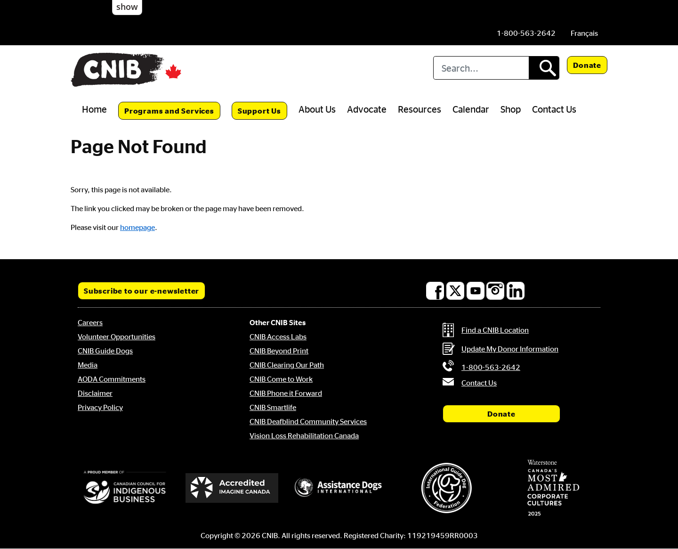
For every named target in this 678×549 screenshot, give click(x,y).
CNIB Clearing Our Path (287, 365)
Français (584, 33)
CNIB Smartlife (273, 407)
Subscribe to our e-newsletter (141, 291)
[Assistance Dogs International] (339, 487)
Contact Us (554, 109)
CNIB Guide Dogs (105, 350)
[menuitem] (584, 33)
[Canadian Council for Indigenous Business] (124, 487)
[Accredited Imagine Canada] (232, 487)
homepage (137, 227)
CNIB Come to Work (281, 379)
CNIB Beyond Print (279, 350)
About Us (317, 109)
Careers (90, 322)
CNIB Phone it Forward (286, 393)
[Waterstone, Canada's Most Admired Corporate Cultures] (553, 488)
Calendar (470, 109)
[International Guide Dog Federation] (446, 488)
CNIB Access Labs (278, 336)
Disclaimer (95, 393)
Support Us (259, 111)
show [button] (127, 6)
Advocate (367, 109)
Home (94, 109)
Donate (587, 65)
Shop (510, 109)
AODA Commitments (111, 379)
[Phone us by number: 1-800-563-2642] (526, 33)
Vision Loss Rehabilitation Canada (304, 435)
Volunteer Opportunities (116, 336)
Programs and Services (169, 111)
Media (87, 365)
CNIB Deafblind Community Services (308, 421)
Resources (419, 109)
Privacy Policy (100, 407)
